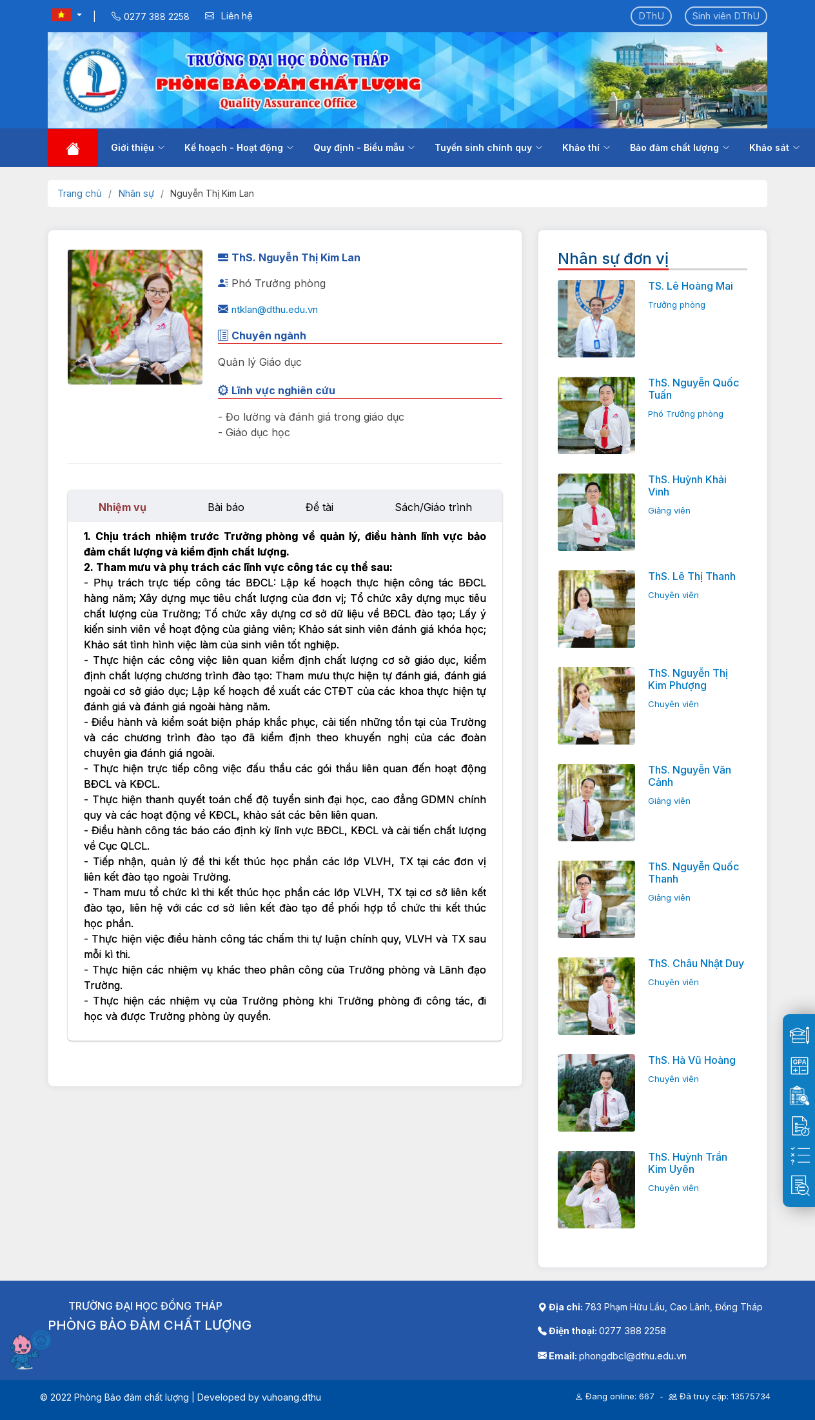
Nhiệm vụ (122, 507)
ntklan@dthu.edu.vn (274, 309)
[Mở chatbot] (32, 1349)
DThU (651, 16)
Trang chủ (79, 193)
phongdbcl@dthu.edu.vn (633, 1356)
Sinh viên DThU (726, 16)
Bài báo (226, 507)
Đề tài (319, 507)
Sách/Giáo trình (433, 507)
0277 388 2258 (632, 1331)
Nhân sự (136, 193)
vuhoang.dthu (291, 1397)
